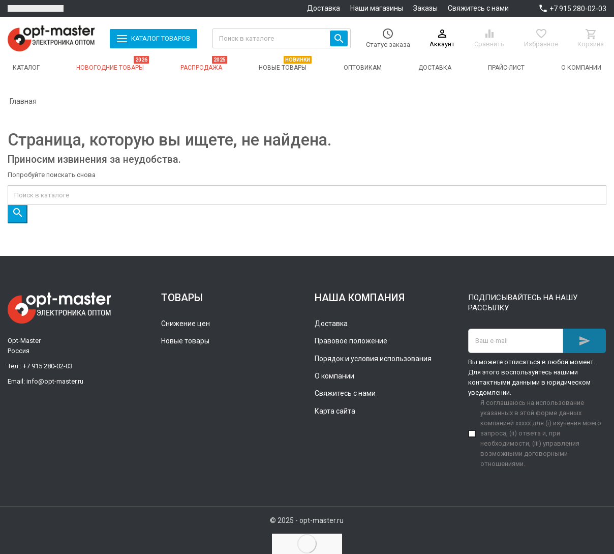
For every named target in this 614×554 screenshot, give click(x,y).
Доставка (323, 8)
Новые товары (185, 341)
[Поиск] (281, 38)
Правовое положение (351, 341)
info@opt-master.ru (54, 381)
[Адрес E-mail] (515, 341)
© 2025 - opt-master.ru (307, 520)
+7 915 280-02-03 (577, 9)
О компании (334, 376)
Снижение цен (185, 323)
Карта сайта (335, 411)
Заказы (425, 8)
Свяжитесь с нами (478, 8)
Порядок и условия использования (373, 359)
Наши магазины (376, 8)
